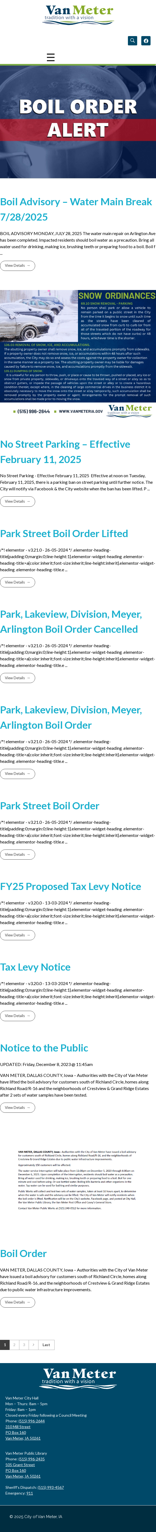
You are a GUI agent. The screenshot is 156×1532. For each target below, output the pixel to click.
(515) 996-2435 (32, 1459)
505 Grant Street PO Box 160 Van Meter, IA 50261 (23, 1470)
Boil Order (23, 1253)
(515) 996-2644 (32, 1421)
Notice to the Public (44, 1048)
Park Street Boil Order (50, 805)
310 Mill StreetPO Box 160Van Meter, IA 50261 (23, 1432)
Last (46, 1345)
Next (33, 1345)
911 (29, 1493)
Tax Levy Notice (35, 967)
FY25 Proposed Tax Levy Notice (70, 886)
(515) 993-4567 (51, 1487)
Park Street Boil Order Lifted (64, 533)
